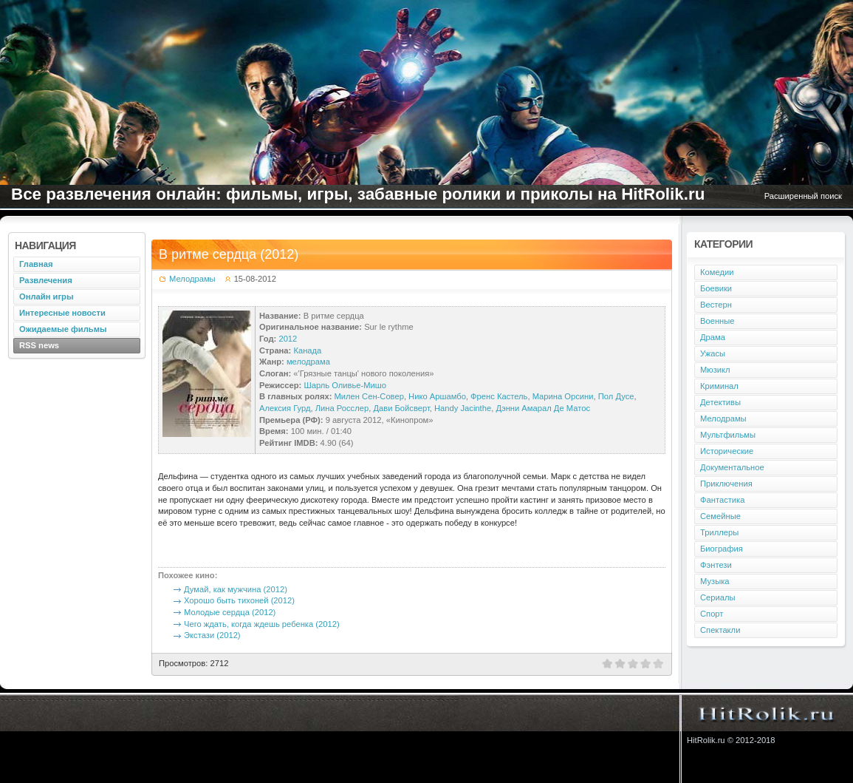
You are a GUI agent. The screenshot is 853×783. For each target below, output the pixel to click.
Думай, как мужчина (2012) (235, 589)
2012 (287, 338)
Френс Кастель (498, 396)
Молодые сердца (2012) (229, 612)
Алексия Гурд (285, 408)
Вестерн (716, 304)
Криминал (719, 386)
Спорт (711, 613)
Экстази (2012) (212, 635)
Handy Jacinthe (462, 408)
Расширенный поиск (803, 195)
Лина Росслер (342, 408)
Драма (712, 337)
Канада (307, 350)
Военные (717, 320)
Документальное (732, 467)
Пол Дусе (616, 396)
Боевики (716, 288)
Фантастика (722, 499)
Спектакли (720, 630)
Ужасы (712, 353)
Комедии (716, 272)
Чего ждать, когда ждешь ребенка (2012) (262, 624)
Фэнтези (716, 564)
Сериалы (718, 597)
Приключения (726, 483)
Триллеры (719, 532)
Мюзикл (715, 369)
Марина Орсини (563, 396)
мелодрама (308, 361)
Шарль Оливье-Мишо (345, 385)
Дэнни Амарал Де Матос (543, 408)
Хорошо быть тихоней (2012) (239, 600)
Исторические (726, 451)
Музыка (715, 581)
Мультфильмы (728, 434)
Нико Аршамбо (437, 396)
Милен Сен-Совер (369, 396)
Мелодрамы (192, 278)
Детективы (720, 402)
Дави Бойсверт (401, 408)
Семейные (720, 516)
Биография (721, 548)
